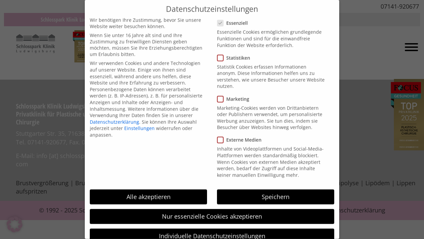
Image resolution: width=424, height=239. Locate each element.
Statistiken (235, 51)
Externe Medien (241, 133)
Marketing (235, 92)
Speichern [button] (276, 190)
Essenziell (234, 16)
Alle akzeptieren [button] (149, 190)
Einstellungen (139, 121)
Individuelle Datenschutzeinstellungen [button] (212, 229)
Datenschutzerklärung (114, 115)
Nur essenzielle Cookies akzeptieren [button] (212, 209)
